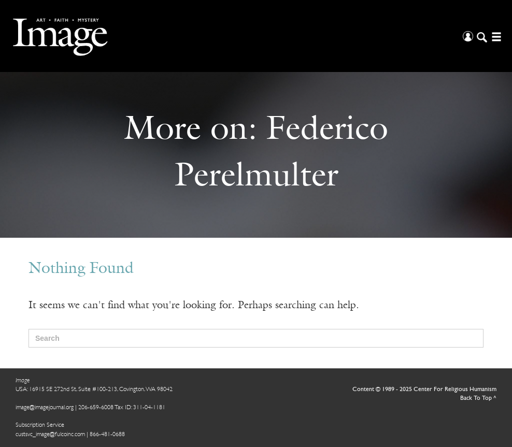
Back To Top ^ (478, 398)
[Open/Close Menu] (495, 36)
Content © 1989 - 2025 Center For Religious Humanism (424, 389)
